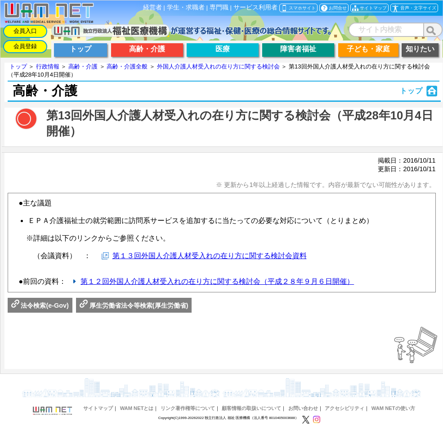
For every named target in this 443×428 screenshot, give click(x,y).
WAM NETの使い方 (393, 408)
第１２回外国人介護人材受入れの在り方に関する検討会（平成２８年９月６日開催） (217, 281)
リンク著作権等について (188, 408)
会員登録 (25, 46)
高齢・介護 (83, 66)
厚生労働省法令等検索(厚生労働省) (134, 305)
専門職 (219, 7)
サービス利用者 (255, 7)
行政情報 (47, 66)
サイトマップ (98, 408)
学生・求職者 (186, 7)
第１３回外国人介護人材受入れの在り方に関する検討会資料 (209, 256)
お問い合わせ (303, 408)
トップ (18, 66)
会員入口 (25, 30)
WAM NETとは (137, 408)
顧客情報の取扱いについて (251, 408)
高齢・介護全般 (127, 66)
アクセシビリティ (344, 408)
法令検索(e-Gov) (40, 305)
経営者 (152, 7)
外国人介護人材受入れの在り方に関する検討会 (218, 66)
